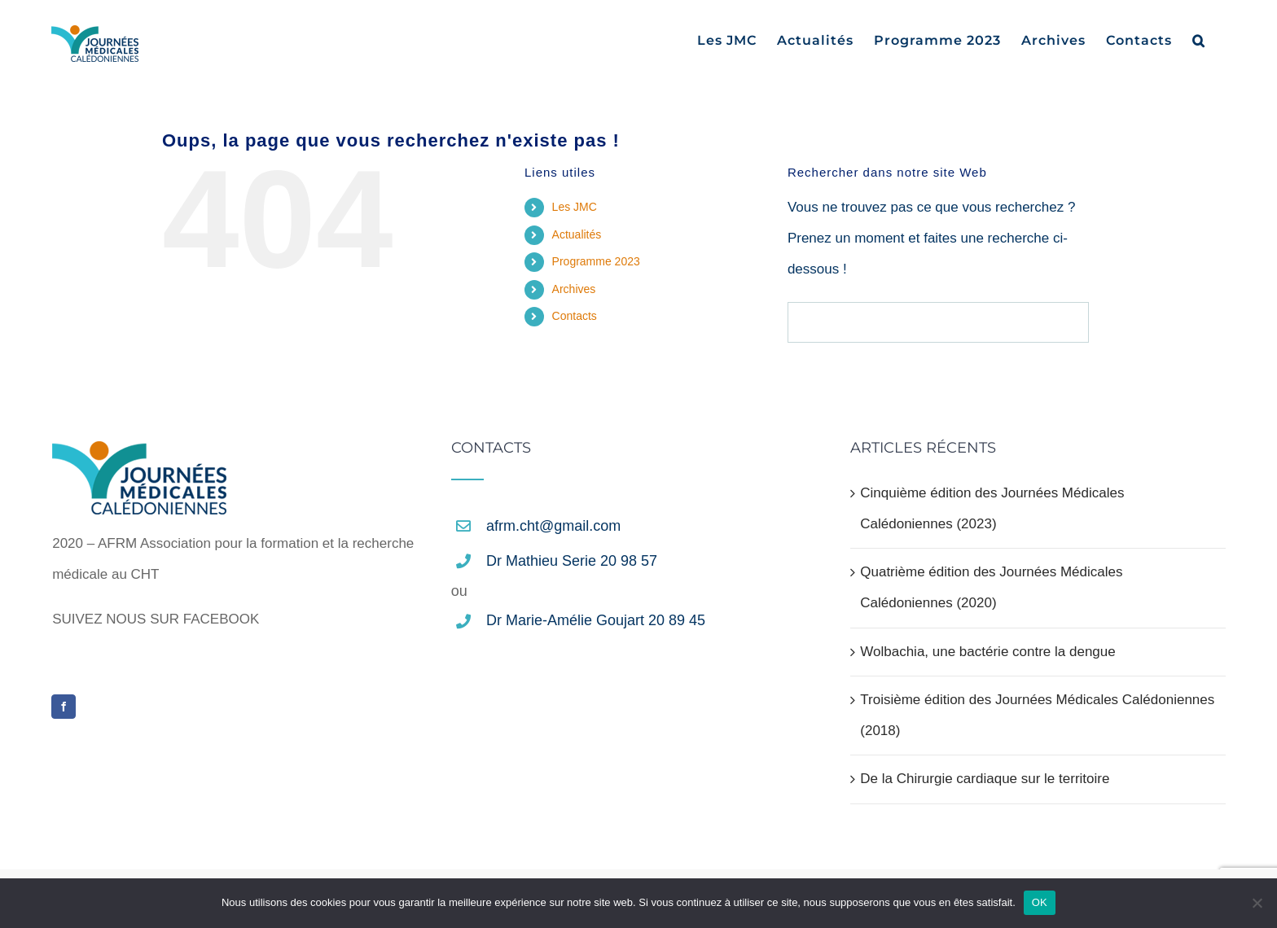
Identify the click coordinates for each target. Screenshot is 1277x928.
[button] (1198, 40)
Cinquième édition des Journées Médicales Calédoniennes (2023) (992, 508)
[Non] (1256, 903)
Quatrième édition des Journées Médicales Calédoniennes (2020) (991, 587)
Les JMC (574, 206)
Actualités (577, 234)
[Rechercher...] (938, 322)
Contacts (574, 315)
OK (1039, 902)
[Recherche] (808, 322)
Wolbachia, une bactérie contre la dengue (987, 651)
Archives (574, 288)
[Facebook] (63, 706)
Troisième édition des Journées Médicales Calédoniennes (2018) (1037, 715)
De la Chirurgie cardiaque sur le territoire (984, 778)
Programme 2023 (596, 261)
